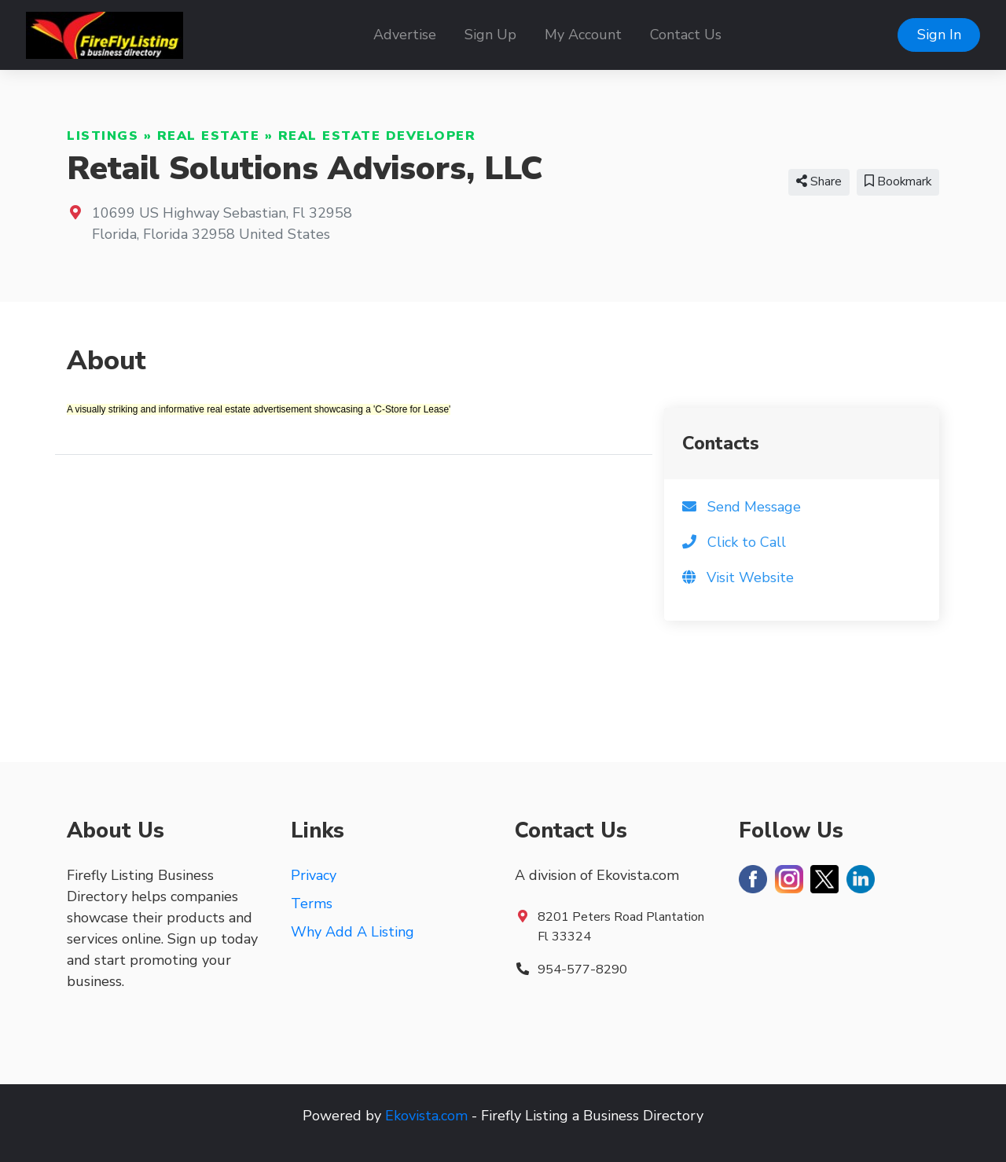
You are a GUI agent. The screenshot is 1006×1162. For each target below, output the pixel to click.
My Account (583, 34)
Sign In (939, 34)
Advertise (404, 34)
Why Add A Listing (352, 931)
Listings (102, 136)
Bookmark (898, 181)
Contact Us (685, 34)
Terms (311, 903)
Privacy (313, 875)
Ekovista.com (426, 1115)
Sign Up (490, 34)
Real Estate (208, 136)
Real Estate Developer (377, 136)
